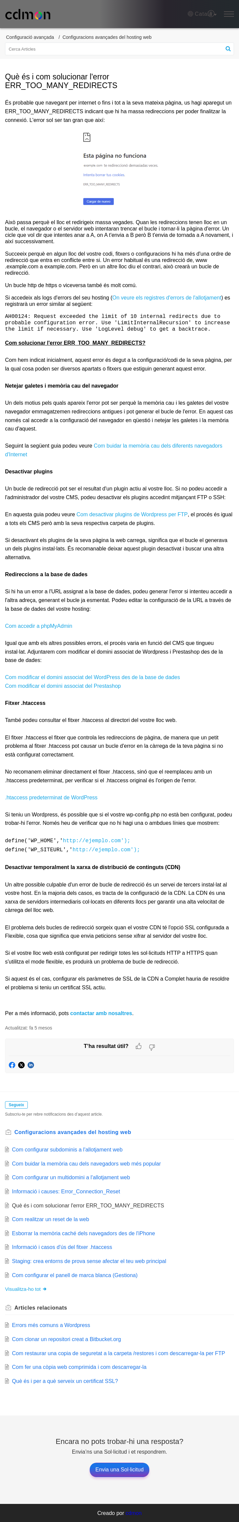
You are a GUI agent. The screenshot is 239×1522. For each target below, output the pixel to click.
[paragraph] (119, 557)
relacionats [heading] (40, 1307)
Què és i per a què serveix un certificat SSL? (65, 1381)
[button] (202, 14)
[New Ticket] (119, 1469)
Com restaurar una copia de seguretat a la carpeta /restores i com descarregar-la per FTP (118, 1353)
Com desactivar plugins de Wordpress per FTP (132, 515)
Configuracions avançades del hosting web (107, 37)
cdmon (134, 1513)
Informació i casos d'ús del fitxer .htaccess (62, 1247)
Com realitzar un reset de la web (50, 1219)
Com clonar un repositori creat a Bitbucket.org (66, 1339)
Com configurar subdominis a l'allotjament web (67, 1149)
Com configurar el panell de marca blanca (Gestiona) (75, 1275)
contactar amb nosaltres (100, 1013)
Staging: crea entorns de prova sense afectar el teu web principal (89, 1261)
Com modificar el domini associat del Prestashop (63, 687)
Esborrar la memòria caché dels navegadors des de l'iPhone (83, 1233)
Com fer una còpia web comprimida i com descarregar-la (79, 1367)
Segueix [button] (16, 1104)
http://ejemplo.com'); (97, 841)
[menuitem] (211, 14)
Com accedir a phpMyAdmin (38, 627)
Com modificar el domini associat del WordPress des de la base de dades (92, 678)
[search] (119, 49)
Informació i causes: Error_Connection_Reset (66, 1191)
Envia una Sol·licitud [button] (119, 1469)
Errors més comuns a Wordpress (51, 1325)
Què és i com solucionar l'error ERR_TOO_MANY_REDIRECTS (88, 1205)
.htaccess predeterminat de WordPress (51, 798)
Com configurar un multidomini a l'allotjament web (71, 1177)
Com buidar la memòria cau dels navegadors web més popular (86, 1163)
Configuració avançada (30, 37)
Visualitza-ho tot (26, 1289)
